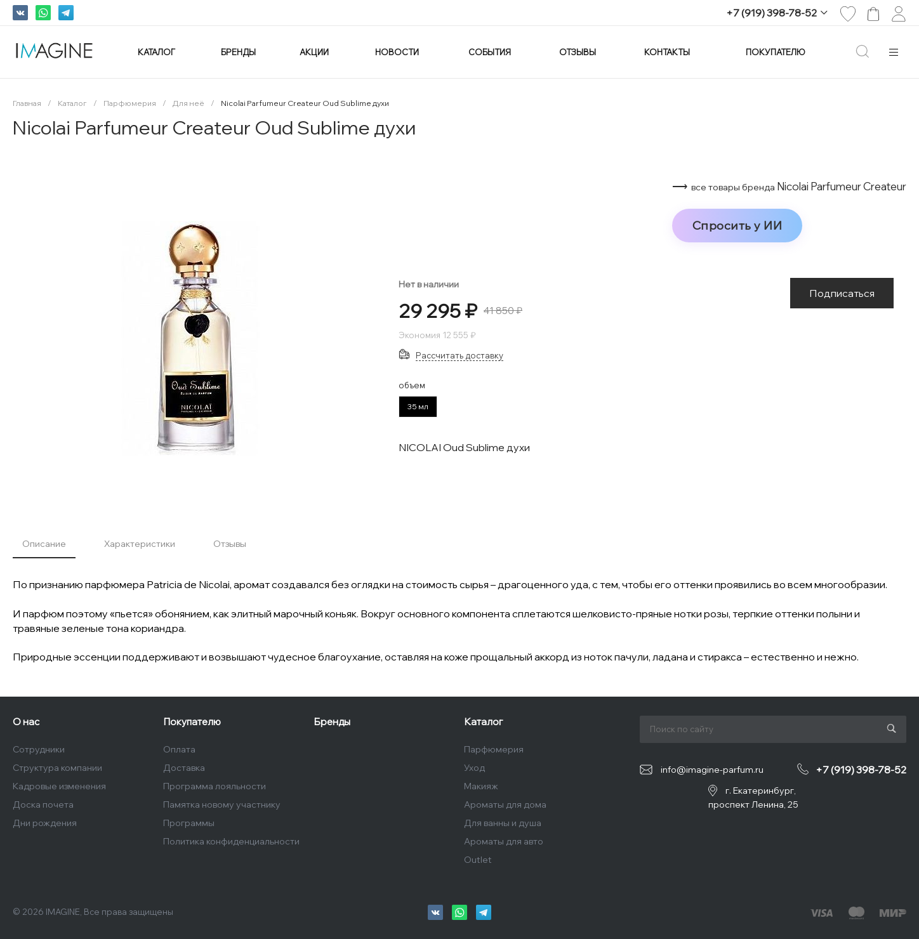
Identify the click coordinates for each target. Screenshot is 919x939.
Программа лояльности (214, 786)
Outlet (478, 859)
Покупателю (192, 722)
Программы (189, 823)
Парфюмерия (494, 749)
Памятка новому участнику (222, 804)
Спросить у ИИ (737, 225)
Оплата (179, 749)
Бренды (332, 722)
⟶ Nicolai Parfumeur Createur (789, 186)
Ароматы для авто (503, 841)
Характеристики (139, 543)
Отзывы (229, 543)
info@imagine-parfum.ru (712, 769)
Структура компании (57, 767)
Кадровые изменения (59, 786)
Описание (44, 543)
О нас (26, 722)
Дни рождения (45, 823)
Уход (474, 767)
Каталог (483, 722)
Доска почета (43, 804)
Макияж (481, 786)
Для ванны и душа (502, 823)
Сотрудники (39, 749)
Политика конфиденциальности (231, 841)
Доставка (184, 767)
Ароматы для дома (505, 804)
